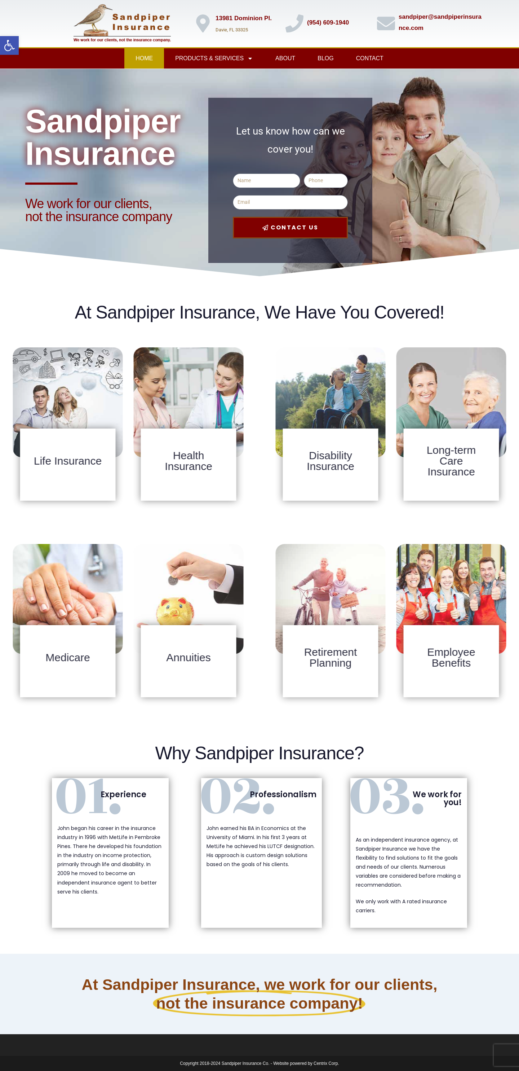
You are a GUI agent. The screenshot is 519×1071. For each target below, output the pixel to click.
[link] (9, 45)
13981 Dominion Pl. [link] (244, 18)
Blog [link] (325, 58)
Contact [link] (369, 58)
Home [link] (144, 58)
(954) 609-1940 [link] (328, 22)
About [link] (285, 58)
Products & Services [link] (214, 58)
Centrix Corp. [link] (326, 1063)
